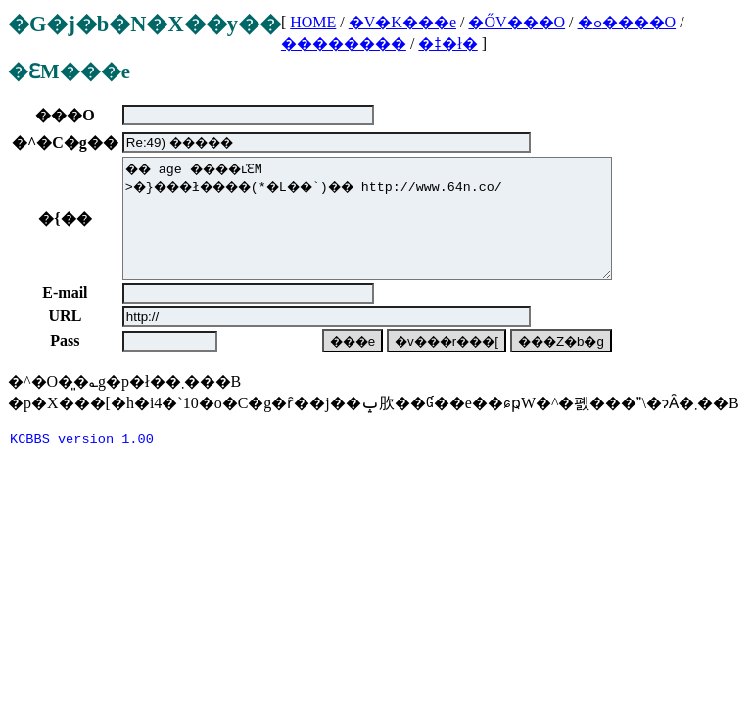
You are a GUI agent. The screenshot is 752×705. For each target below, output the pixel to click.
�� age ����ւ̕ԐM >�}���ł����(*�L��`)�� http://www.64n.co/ (367, 230)
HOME (313, 22)
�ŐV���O (516, 22)
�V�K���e (402, 22)
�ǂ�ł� (447, 43)
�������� (343, 43)
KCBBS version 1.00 (82, 464)
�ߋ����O (627, 22)
